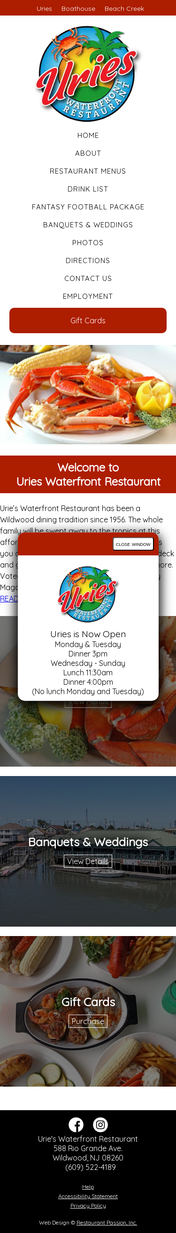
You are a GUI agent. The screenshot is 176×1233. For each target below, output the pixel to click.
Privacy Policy (88, 1205)
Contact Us (88, 278)
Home (88, 135)
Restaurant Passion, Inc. (107, 1222)
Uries (44, 8)
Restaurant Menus (88, 171)
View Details (88, 861)
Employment (88, 296)
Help (88, 1186)
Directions (88, 260)
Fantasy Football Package (88, 206)
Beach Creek (124, 8)
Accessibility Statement (88, 1196)
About (88, 153)
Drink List (88, 188)
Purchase (88, 1021)
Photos (88, 242)
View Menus (88, 701)
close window (133, 543)
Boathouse (78, 8)
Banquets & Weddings (88, 224)
